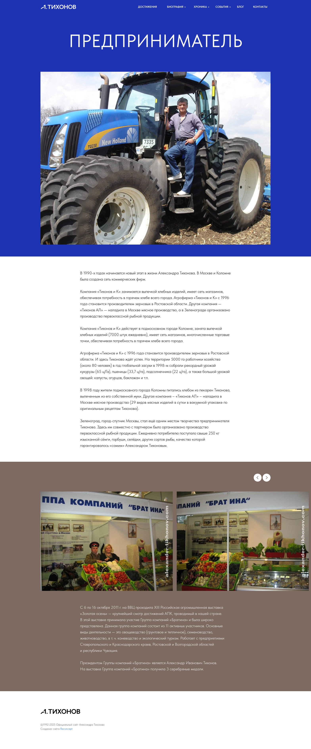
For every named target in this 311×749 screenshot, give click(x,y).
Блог (240, 6)
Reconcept (66, 728)
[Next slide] (267, 478)
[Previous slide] (258, 478)
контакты (260, 6)
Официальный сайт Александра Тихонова (80, 724)
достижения (147, 6)
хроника (200, 6)
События (221, 6)
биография (175, 6)
